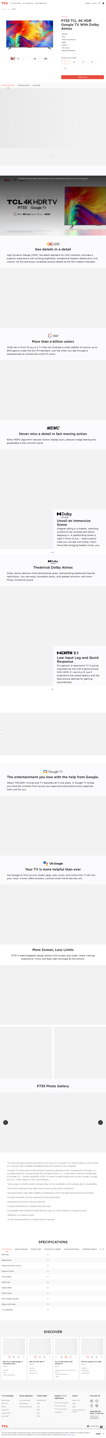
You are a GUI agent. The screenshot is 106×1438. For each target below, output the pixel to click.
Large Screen (6, 1413)
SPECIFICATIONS (24, 85)
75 (65, 62)
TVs (9, 9)
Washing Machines (25, 1407)
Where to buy (82, 77)
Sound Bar (5, 1416)
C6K (38, 1413)
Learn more (71, 1435)
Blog (74, 1407)
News (74, 1403)
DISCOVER (36, 85)
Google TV (5, 1410)
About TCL (76, 1400)
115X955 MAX (41, 1400)
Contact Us (58, 1412)
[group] (29, 35)
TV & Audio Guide (61, 1409)
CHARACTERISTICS (8, 85)
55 (83, 62)
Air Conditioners (25, 1400)
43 (65, 68)
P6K (38, 1410)
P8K (38, 1403)
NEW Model (6, 1400)
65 (74, 62)
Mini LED (5, 1403)
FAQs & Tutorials (60, 1406)
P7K (38, 1407)
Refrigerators (23, 1403)
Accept (98, 1434)
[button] (52, 552)
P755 (38, 1416)
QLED (4, 1407)
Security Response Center (78, 1411)
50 (92, 62)
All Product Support (61, 1403)
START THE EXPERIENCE (94, 1417)
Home (4, 9)
